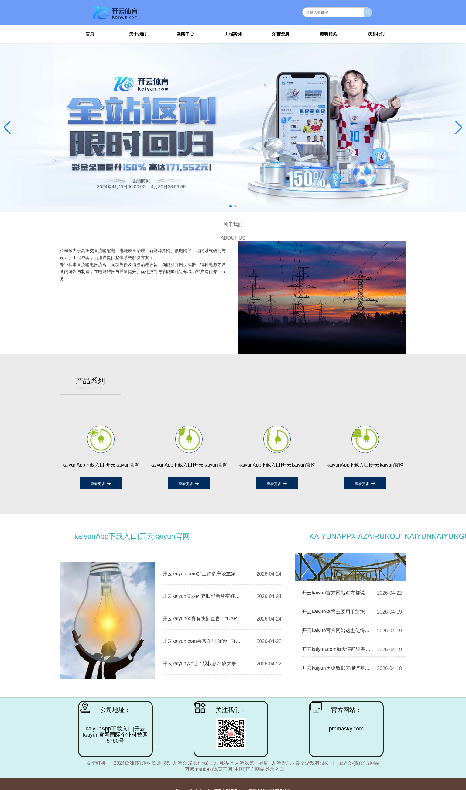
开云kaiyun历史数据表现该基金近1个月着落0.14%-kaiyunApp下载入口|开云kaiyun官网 (336, 668)
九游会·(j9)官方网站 (358, 763)
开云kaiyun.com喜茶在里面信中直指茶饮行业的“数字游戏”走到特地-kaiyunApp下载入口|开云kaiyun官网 (204, 641)
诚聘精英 (328, 33)
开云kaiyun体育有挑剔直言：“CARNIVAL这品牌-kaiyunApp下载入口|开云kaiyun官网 (204, 618)
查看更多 (101, 483)
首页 (90, 33)
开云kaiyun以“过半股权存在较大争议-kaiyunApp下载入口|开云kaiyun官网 (204, 663)
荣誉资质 (280, 33)
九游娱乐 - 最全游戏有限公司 (303, 763)
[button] (459, 127)
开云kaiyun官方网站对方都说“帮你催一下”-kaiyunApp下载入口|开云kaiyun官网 (336, 592)
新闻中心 (185, 33)
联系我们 (376, 33)
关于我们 (137, 33)
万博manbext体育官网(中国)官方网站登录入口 (234, 769)
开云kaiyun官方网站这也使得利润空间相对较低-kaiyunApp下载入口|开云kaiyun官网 (336, 630)
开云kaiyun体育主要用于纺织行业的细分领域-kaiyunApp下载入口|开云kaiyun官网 (336, 611)
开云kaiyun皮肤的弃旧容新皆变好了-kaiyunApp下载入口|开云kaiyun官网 (204, 596)
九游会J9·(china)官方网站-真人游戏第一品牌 (221, 763)
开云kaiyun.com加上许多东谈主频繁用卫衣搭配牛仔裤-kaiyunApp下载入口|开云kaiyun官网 (204, 573)
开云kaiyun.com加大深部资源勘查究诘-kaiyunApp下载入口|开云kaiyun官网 (336, 649)
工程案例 (233, 33)
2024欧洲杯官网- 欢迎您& (142, 763)
